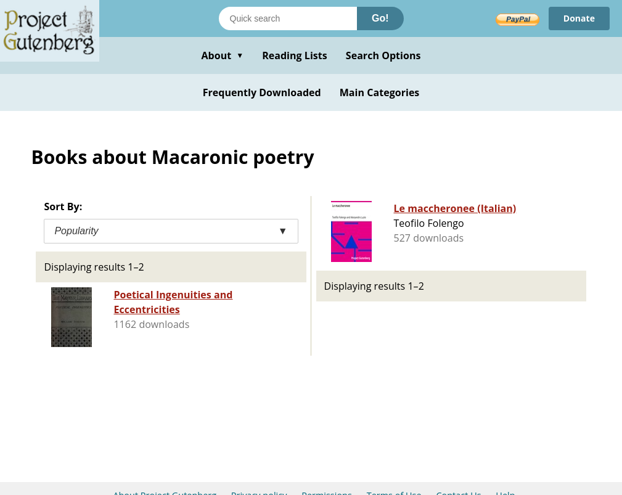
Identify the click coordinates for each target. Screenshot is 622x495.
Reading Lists (294, 55)
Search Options (383, 55)
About (222, 55)
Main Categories (380, 92)
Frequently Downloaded (262, 92)
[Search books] (288, 18)
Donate (579, 18)
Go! (380, 18)
